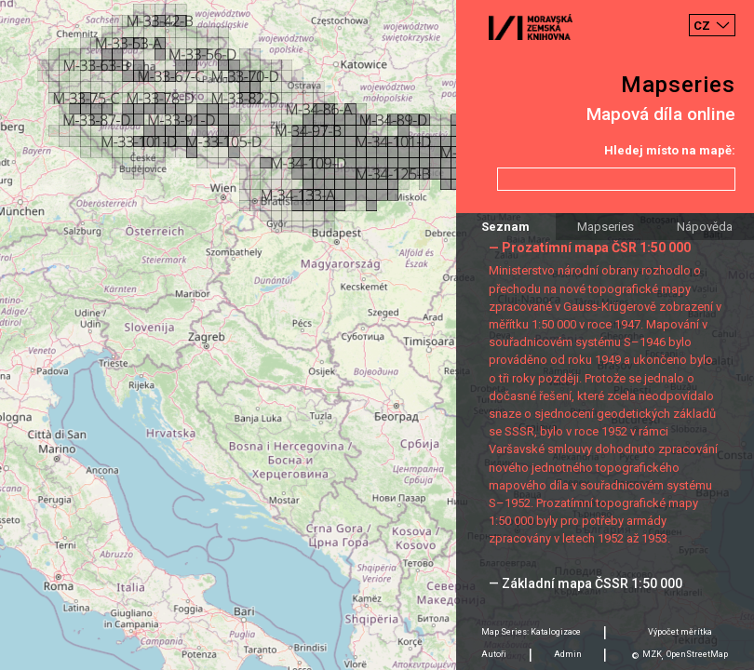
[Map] (377, 335)
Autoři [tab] (493, 654)
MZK (652, 654)
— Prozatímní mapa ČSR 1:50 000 (590, 247)
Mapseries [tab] (605, 227)
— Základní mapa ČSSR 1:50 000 (585, 583)
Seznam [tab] (505, 227)
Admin (568, 654)
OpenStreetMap (697, 654)
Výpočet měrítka (680, 631)
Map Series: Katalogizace (531, 631)
